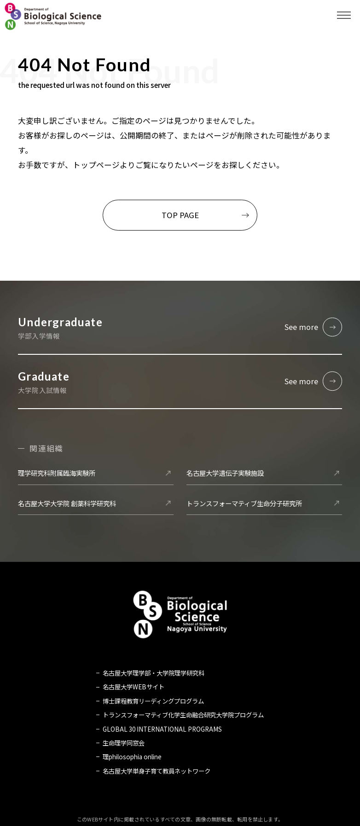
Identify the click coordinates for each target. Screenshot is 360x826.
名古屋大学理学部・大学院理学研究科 (153, 673)
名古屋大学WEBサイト (133, 687)
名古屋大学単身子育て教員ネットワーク (156, 771)
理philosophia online (132, 757)
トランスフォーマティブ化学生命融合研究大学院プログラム (183, 715)
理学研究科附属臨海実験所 (56, 474)
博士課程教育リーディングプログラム (153, 701)
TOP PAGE (180, 214)
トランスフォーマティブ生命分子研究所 (244, 503)
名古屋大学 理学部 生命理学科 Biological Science (53, 16)
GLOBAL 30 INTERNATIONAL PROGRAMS (162, 729)
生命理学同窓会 (124, 743)
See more (302, 326)
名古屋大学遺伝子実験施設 (225, 474)
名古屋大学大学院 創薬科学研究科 (67, 503)
